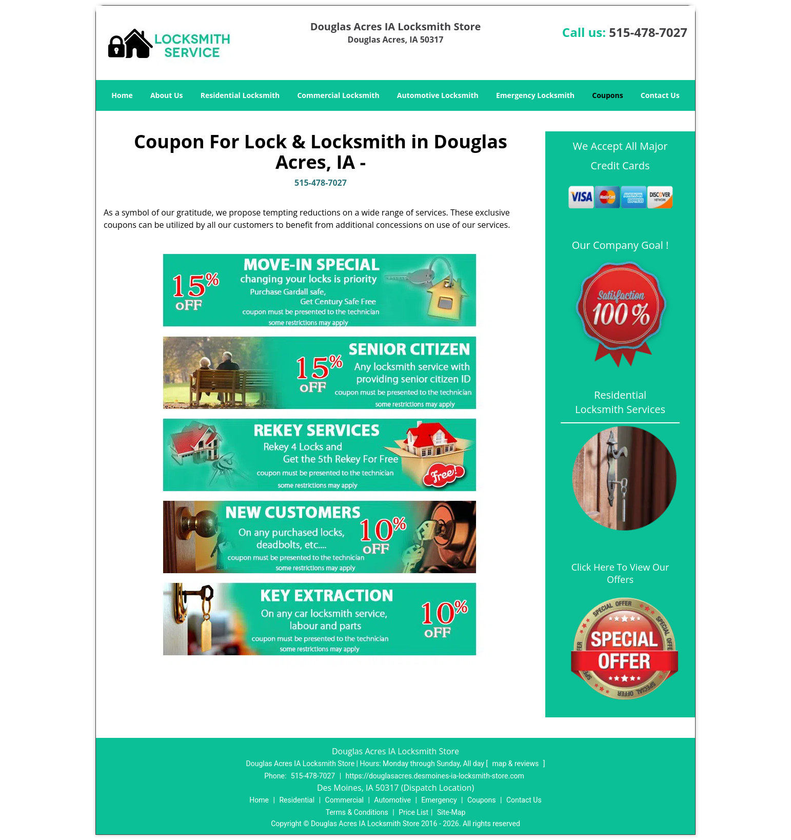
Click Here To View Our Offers (620, 573)
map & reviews (516, 763)
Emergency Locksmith (535, 95)
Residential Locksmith (240, 95)
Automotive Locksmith (438, 95)
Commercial (344, 800)
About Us (166, 95)
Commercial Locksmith (338, 95)
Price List (413, 812)
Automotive (392, 800)
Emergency (439, 800)
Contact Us (660, 95)
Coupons (607, 95)
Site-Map (451, 812)
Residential (296, 800)
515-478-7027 (648, 32)
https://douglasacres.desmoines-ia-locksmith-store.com (435, 776)
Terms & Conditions (357, 812)
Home (121, 95)
